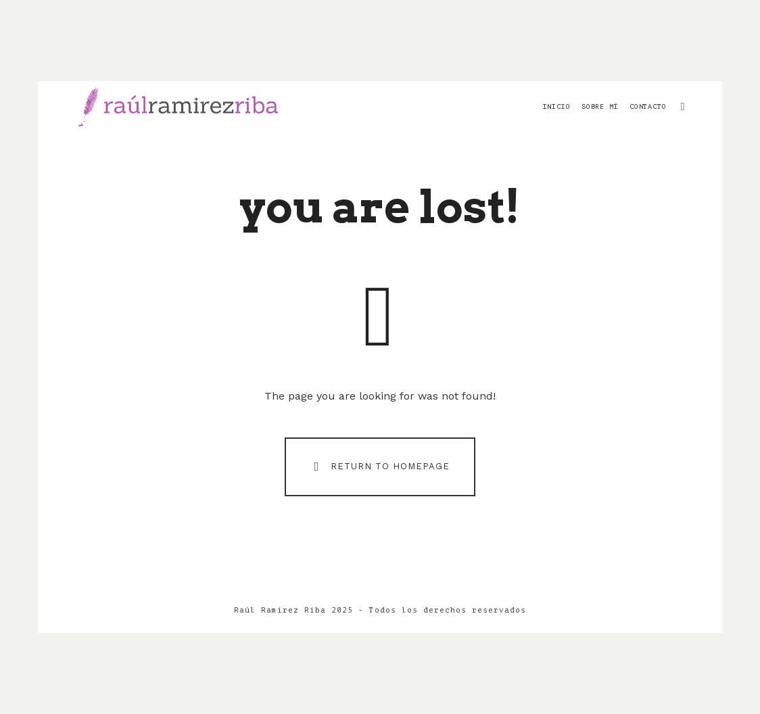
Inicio (557, 106)
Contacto (648, 106)
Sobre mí (600, 106)
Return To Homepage (379, 466)
